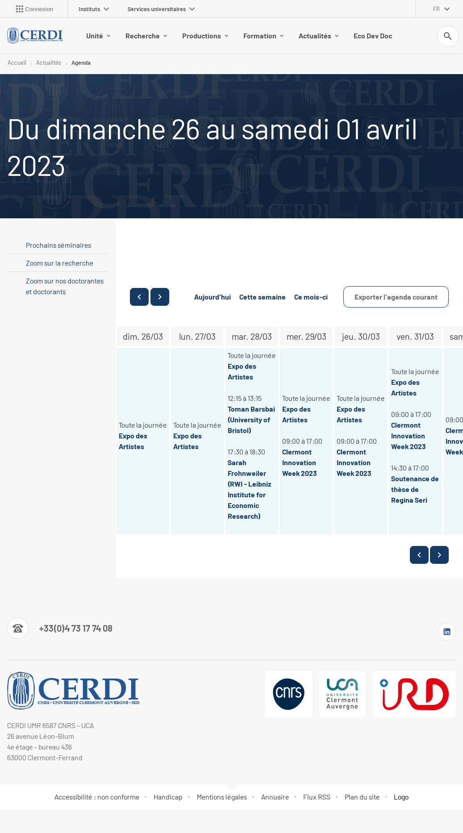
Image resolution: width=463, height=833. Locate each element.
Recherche (146, 35)
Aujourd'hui (212, 296)
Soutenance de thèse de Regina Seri (415, 489)
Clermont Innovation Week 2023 (299, 462)
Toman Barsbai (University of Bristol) (251, 419)
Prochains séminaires (58, 245)
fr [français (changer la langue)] (436, 8)
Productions (205, 35)
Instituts (94, 8)
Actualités (318, 35)
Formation (263, 35)
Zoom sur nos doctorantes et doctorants (65, 286)
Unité (98, 35)
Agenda (81, 62)
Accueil (17, 62)
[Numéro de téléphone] (60, 628)
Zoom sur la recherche (59, 262)
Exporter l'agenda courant (396, 296)
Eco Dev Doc (373, 35)
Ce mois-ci (311, 296)
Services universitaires (161, 8)
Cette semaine (262, 296)
